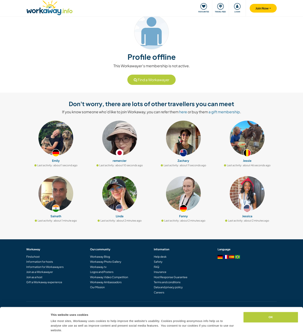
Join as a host (34, 277)
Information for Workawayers (45, 267)
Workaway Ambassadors (106, 282)
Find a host (33, 256)
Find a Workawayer (151, 80)
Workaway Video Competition (109, 277)
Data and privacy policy (168, 287)
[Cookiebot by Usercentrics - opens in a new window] (25, 327)
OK (271, 303)
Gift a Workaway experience (44, 282)
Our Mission (97, 287)
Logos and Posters (101, 272)
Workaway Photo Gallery (105, 261)
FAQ (156, 267)
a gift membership (224, 111)
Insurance (160, 272)
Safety (158, 261)
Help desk (160, 256)
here (183, 111)
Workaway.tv (98, 267)
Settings (56, 327)
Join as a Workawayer (39, 272)
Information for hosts (39, 261)
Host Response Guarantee (170, 277)
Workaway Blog (100, 256)
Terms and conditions (167, 282)
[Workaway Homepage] (49, 7)
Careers (159, 292)
